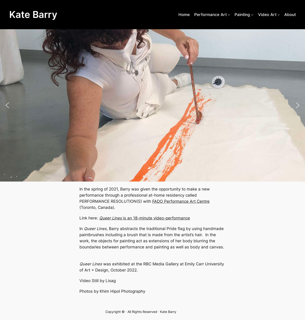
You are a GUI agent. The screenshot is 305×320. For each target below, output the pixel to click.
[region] (152, 105)
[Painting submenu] (252, 14)
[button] (7, 105)
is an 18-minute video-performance (144, 218)
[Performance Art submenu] (229, 14)
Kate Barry (33, 14)
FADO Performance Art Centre (181, 201)
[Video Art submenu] (278, 14)
